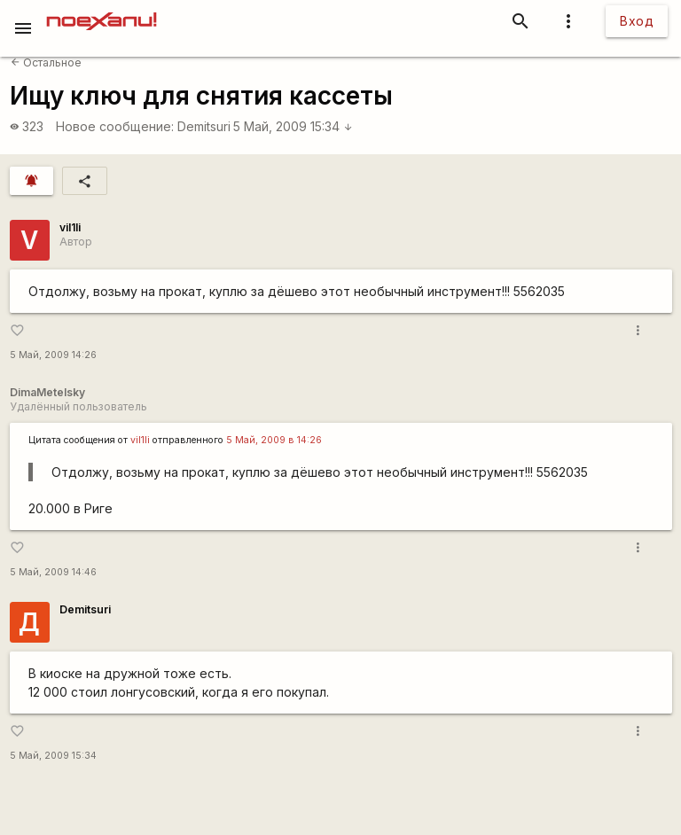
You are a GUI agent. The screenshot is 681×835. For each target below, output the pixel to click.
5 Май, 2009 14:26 (53, 355)
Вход (637, 20)
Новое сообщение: (115, 126)
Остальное (46, 62)
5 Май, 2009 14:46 (53, 572)
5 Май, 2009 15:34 (293, 126)
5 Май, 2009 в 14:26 (274, 440)
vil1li (70, 227)
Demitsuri (204, 126)
